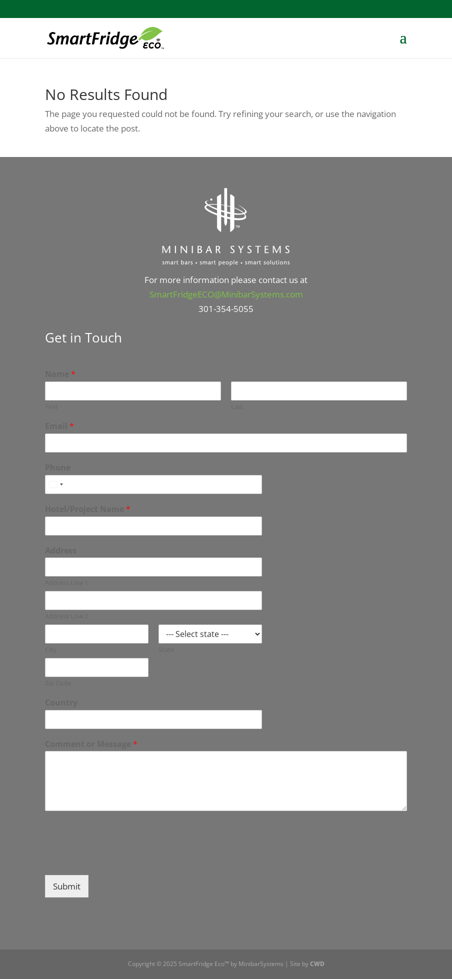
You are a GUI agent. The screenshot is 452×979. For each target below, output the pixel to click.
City (50, 650)
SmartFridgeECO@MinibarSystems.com (226, 294)
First (51, 406)
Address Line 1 (66, 582)
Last (237, 406)
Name (60, 374)
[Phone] (153, 484)
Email (59, 426)
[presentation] (121, 858)
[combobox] (55, 484)
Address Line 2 (66, 616)
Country (61, 703)
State (166, 650)
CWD (317, 964)
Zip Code (58, 683)
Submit (66, 886)
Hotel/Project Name (87, 509)
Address (60, 551)
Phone (57, 467)
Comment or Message (91, 744)
